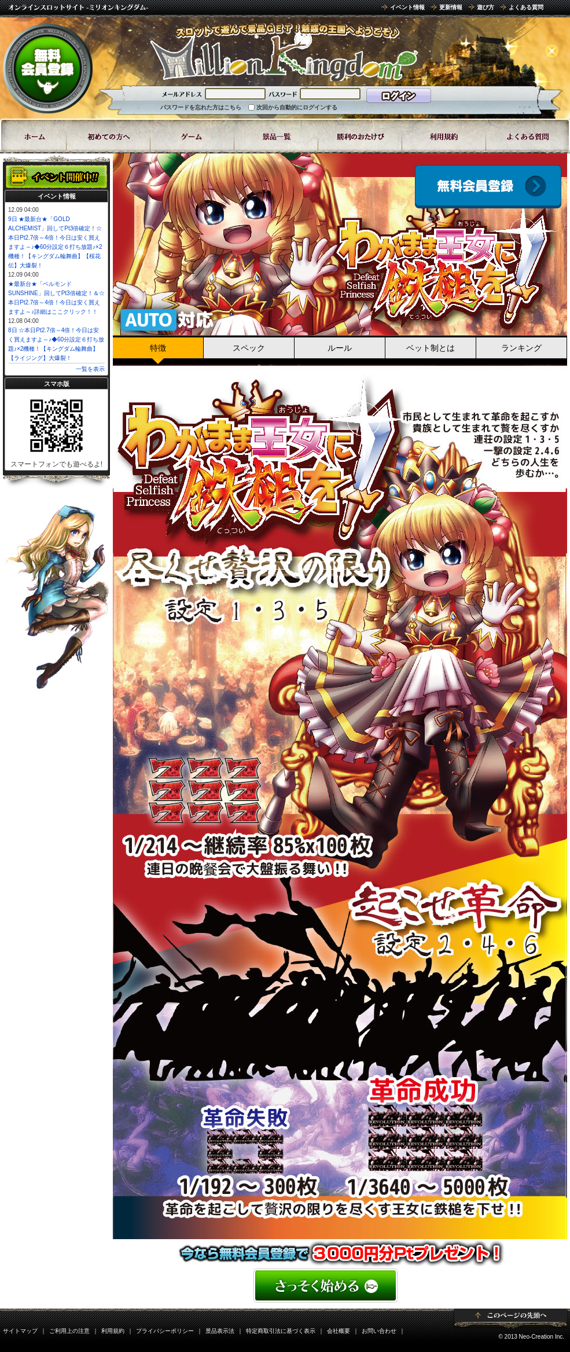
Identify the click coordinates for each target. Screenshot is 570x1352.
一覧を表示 (90, 369)
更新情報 (450, 7)
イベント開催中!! (56, 176)
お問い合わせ (379, 1331)
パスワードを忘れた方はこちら (200, 107)
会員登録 (488, 186)
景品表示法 (219, 1331)
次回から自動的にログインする (296, 107)
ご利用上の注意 (69, 1331)
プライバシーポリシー (165, 1331)
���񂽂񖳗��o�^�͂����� (340, 1285)
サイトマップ (20, 1331)
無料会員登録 (48, 68)
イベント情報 (407, 7)
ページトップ (510, 1318)
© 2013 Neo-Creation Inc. (531, 1336)
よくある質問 (526, 7)
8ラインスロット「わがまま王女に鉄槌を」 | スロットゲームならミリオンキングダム (283, 52)
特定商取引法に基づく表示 (280, 1331)
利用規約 (112, 1331)
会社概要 (338, 1331)
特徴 (158, 347)
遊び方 (485, 7)
